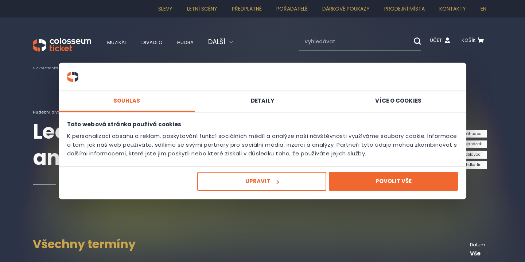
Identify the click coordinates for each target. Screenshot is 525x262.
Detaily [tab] (262, 96)
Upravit (262, 186)
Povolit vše (367, 186)
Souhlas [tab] (153, 96)
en (483, 9)
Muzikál (120, 41)
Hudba (199, 41)
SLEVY (165, 9)
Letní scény (202, 9)
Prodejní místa (404, 9)
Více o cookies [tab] (372, 96)
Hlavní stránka (49, 67)
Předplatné (247, 9)
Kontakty (452, 9)
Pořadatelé (292, 9)
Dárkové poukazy (346, 9)
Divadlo (160, 41)
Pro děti (94, 67)
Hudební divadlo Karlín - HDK (69, 111)
